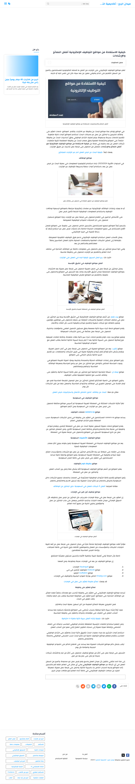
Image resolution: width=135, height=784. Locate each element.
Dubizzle (91, 570)
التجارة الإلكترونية (17, 767)
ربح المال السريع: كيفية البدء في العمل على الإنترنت (81, 257)
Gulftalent (83, 573)
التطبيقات (28, 745)
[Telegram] (90, 687)
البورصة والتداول (38, 756)
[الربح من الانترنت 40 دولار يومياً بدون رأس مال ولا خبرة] (21, 65)
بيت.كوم (114, 317)
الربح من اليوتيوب (19, 761)
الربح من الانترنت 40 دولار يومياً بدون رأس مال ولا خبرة (21, 80)
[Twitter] (102, 687)
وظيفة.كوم (86, 463)
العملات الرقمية (38, 778)
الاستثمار (41, 745)
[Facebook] (114, 687)
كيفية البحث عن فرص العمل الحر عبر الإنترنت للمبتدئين (80, 152)
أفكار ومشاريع (24, 739)
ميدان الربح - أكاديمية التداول (115, 3)
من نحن (65, 755)
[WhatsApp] (108, 687)
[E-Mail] (96, 687)
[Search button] (48, 4)
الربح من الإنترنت (38, 739)
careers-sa (90, 412)
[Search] (67, 4)
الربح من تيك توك (22, 778)
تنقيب (114, 349)
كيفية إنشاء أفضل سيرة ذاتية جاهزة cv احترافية (81, 618)
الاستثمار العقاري (38, 773)
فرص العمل (11, 739)
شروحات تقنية (39, 750)
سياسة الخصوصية (81, 759)
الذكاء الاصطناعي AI (37, 767)
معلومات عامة (14, 745)
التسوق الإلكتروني (18, 756)
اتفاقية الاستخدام (61, 759)
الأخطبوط (83, 438)
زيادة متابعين (39, 761)
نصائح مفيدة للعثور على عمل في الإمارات (81, 581)
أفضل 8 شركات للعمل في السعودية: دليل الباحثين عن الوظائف (79, 486)
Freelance (11, 773)
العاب (10, 778)
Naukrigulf (83, 567)
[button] (9, 3)
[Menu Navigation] (5, 4)
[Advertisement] (67, 28)
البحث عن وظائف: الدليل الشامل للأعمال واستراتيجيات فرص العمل (79, 392)
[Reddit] (77, 687)
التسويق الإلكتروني (19, 750)
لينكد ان (115, 372)
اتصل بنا (85, 755)
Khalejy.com (102, 576)
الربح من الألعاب (23, 773)
